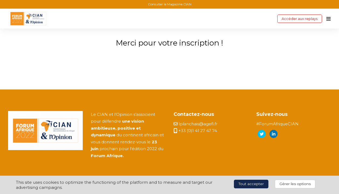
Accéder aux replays (299, 18)
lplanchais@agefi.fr (195, 123)
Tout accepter (251, 184)
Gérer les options (295, 184)
